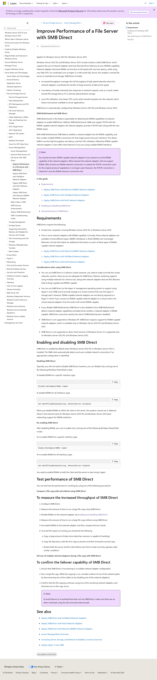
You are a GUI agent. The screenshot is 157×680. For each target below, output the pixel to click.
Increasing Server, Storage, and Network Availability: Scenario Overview (71, 639)
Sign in (151, 3)
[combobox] (17, 28)
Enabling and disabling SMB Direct (56, 205)
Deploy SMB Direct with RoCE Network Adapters (64, 200)
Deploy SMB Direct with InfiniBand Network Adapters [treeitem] (20, 176)
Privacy (53, 672)
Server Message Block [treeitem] (19, 151)
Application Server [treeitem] (14, 83)
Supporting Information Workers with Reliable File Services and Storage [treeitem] (18, 232)
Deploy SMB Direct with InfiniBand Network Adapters (66, 195)
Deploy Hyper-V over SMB (52, 645)
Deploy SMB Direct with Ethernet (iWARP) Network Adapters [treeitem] (21, 195)
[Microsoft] (4, 3)
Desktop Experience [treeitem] (14, 86)
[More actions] (118, 23)
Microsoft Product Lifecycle (71, 11)
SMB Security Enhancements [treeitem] (16, 207)
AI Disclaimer (8, 672)
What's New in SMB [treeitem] (18, 202)
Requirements (47, 184)
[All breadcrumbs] (39, 23)
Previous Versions (22, 672)
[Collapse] (28, 23)
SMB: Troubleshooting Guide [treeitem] (19, 217)
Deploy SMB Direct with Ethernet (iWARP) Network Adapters (69, 189)
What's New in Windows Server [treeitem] (16, 39)
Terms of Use (89, 672)
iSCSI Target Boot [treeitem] (15, 130)
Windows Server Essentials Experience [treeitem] (17, 311)
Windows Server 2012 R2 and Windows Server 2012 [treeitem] (16, 34)
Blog (33, 672)
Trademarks (101, 672)
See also (130, 39)
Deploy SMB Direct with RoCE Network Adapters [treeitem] (20, 186)
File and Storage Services (52, 23)
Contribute (44, 672)
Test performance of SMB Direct (54, 211)
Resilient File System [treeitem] (16, 140)
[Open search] (145, 3)
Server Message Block (72, 23)
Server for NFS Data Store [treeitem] (18, 144)
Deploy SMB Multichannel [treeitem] (20, 212)
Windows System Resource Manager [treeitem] (17, 301)
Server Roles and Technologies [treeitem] (18, 76)
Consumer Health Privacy (70, 672)
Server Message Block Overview (55, 634)
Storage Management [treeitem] (17, 222)
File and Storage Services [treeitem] (18, 97)
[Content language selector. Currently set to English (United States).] (14, 667)
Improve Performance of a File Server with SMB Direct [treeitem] (21, 167)
